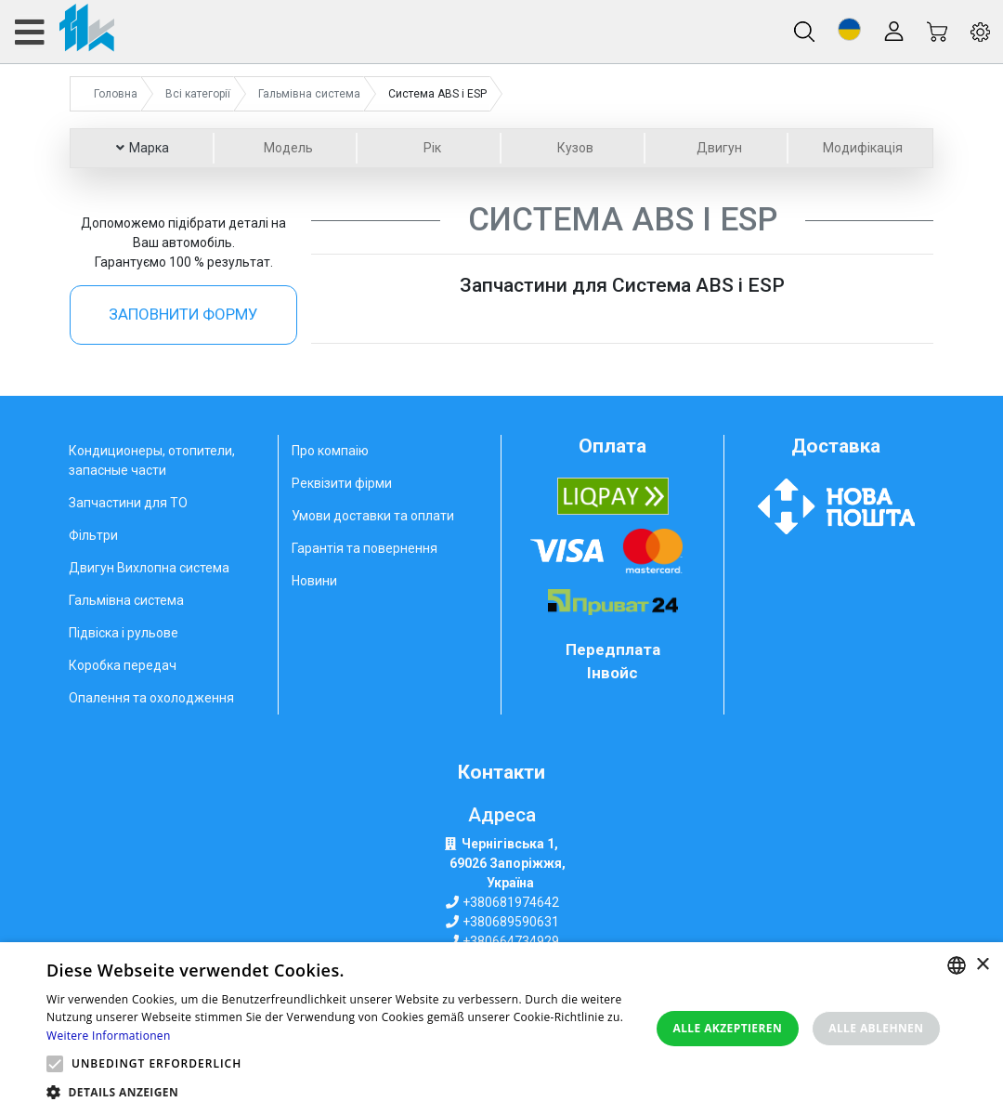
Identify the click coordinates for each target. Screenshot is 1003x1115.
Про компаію (330, 450)
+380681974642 (510, 902)
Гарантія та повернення (364, 548)
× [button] (982, 965)
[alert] (501, 1028)
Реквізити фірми (342, 483)
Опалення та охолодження (151, 697)
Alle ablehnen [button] (875, 1028)
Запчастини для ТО (128, 502)
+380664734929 (510, 941)
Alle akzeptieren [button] (728, 1028)
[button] (849, 29)
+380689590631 (510, 921)
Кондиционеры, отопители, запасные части (152, 460)
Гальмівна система (126, 600)
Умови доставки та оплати (373, 515)
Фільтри (93, 535)
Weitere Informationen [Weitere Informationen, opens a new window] (108, 1035)
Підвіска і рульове (123, 632)
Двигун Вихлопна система (149, 567)
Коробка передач (122, 665)
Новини (314, 580)
